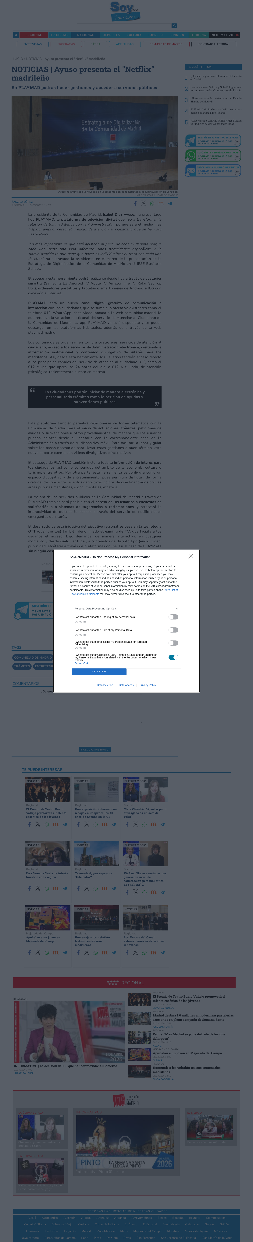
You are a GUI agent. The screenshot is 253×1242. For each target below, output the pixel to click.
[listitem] (126, 609)
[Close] (192, 557)
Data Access (126, 685)
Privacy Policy (148, 685)
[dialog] (126, 621)
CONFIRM (99, 671)
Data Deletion (105, 685)
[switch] (173, 616)
